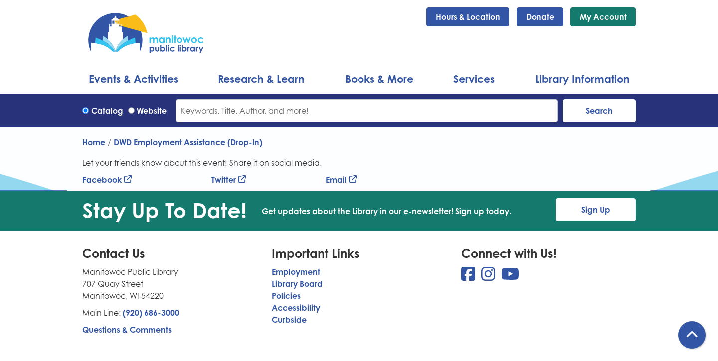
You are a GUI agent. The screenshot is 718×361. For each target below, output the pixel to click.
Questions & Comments (127, 330)
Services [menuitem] (474, 78)
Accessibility (296, 308)
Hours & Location (468, 17)
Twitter (223, 180)
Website (152, 111)
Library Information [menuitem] (582, 78)
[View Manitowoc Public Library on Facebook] (469, 277)
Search (599, 111)
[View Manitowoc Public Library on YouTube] (510, 277)
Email (336, 180)
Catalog (107, 111)
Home (93, 142)
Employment (296, 272)
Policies (286, 296)
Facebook (102, 180)
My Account (603, 17)
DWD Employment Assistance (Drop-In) (188, 142)
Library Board (297, 284)
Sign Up (595, 210)
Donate (540, 17)
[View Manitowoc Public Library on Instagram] (489, 277)
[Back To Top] (692, 335)
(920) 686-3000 (151, 313)
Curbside (289, 320)
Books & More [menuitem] (379, 78)
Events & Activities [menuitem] (133, 78)
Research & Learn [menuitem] (261, 78)
